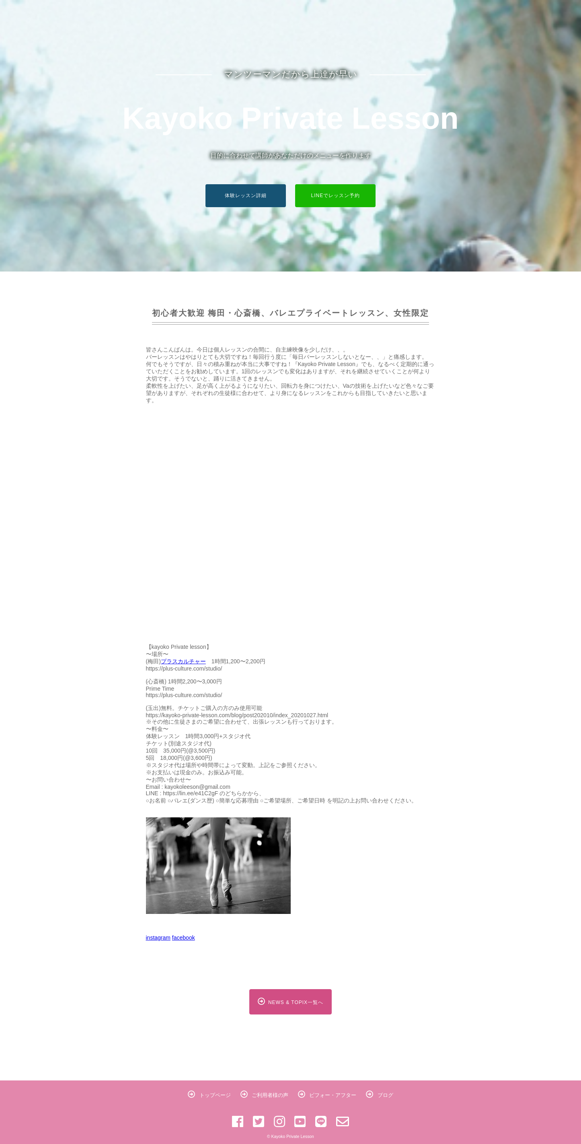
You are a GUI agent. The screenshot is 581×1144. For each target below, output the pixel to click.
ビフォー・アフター (327, 1095)
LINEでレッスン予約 (335, 195)
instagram (158, 937)
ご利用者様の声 (264, 1095)
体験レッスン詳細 (246, 195)
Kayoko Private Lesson (290, 118)
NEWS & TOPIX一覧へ (290, 1001)
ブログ (379, 1095)
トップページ (209, 1095)
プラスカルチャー (183, 661)
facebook (183, 937)
